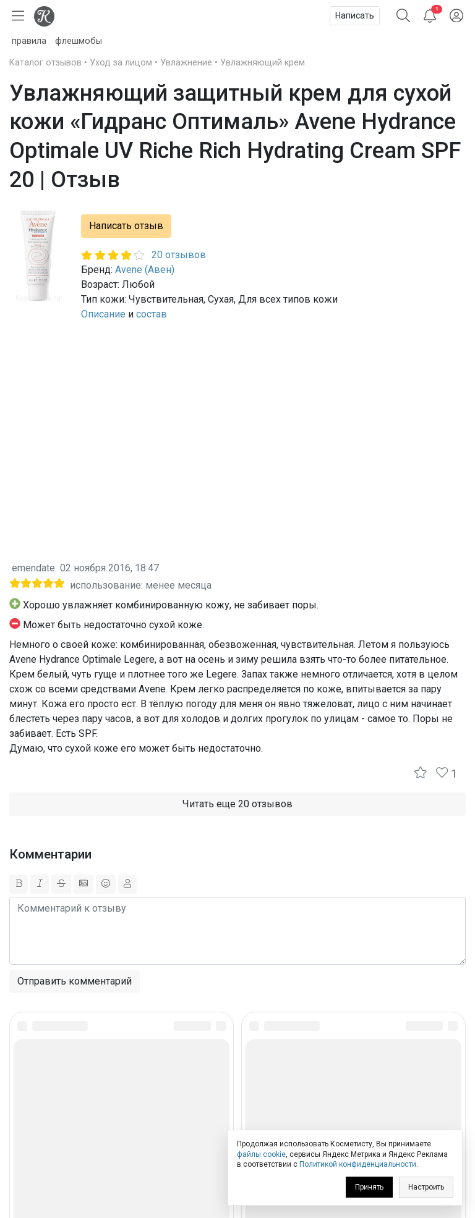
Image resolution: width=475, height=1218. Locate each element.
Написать (354, 15)
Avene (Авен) (144, 269)
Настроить (426, 1187)
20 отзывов (179, 255)
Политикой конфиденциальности (357, 1164)
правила (29, 41)
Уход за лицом (121, 62)
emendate (33, 568)
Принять (369, 1187)
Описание (103, 314)
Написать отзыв (126, 226)
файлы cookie (261, 1154)
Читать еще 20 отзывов (237, 804)
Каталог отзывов (45, 62)
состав (151, 314)
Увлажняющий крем (262, 62)
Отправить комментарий (74, 981)
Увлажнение (186, 62)
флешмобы (78, 41)
